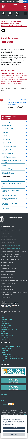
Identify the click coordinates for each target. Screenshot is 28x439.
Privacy (3, 398)
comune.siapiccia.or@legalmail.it (12, 245)
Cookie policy (11, 424)
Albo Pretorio (4, 327)
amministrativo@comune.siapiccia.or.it (13, 248)
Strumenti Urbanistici (7, 335)
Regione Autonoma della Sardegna (11, 1)
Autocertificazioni (6, 325)
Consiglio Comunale (6, 319)
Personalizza (14, 434)
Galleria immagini (5, 339)
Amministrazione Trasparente (9, 329)
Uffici (2, 315)
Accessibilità (4, 404)
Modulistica (4, 331)
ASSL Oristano (5, 352)
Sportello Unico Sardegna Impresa (10, 356)
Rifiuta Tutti (14, 431)
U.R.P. (2, 317)
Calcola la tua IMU (6, 354)
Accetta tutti (14, 427)
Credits (3, 401)
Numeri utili (4, 321)
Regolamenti (4, 333)
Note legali (4, 395)
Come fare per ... (5, 323)
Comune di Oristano (6, 350)
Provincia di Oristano (6, 348)
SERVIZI (25, 2)
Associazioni (4, 337)
